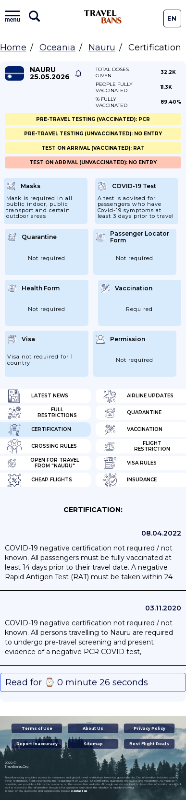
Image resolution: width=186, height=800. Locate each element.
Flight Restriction (137, 446)
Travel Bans (103, 17)
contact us (79, 791)
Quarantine (132, 413)
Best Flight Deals (149, 743)
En (172, 18)
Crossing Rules (42, 446)
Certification (39, 429)
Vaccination (132, 429)
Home (13, 47)
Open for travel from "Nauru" (43, 463)
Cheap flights (39, 480)
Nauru (101, 47)
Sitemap (93, 743)
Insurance (130, 480)
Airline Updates (138, 396)
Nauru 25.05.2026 (50, 73)
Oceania (57, 47)
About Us (93, 728)
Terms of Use (37, 728)
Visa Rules (130, 463)
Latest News (37, 396)
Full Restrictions (42, 413)
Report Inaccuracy (37, 743)
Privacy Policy (149, 728)
